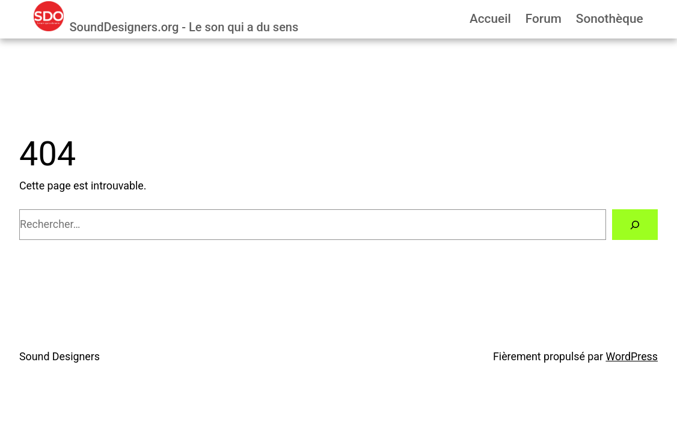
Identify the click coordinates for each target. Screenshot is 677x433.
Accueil (490, 18)
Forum (543, 18)
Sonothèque (609, 18)
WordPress (631, 356)
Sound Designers (59, 356)
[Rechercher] (635, 225)
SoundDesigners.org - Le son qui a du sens (183, 27)
